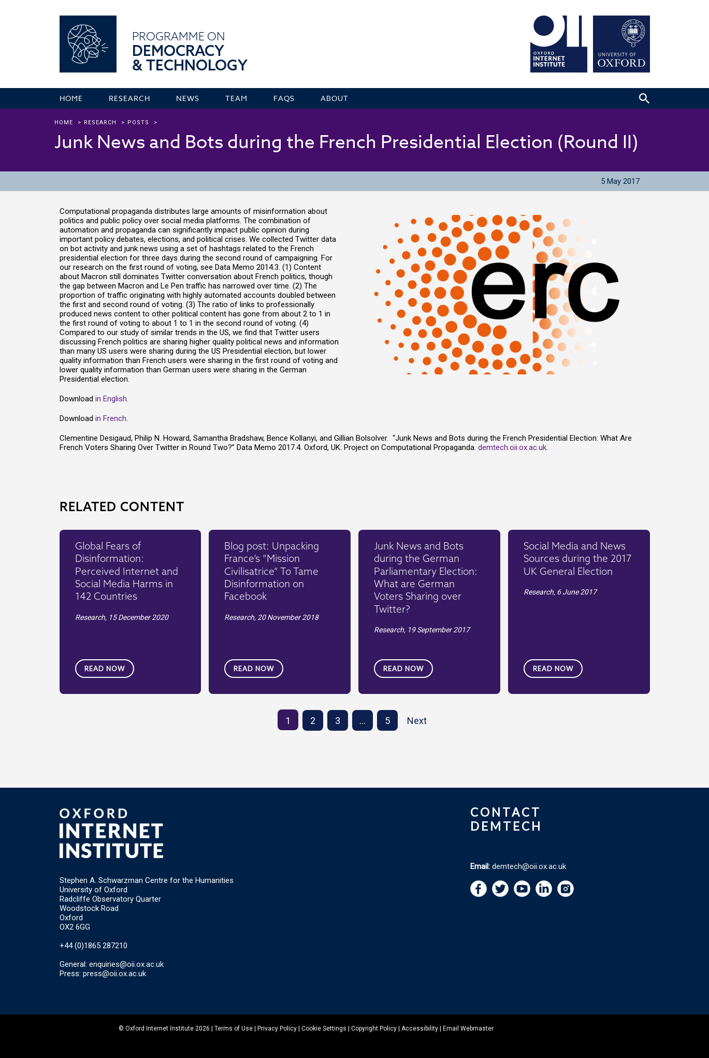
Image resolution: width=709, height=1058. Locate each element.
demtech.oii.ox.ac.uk (512, 447)
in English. (111, 398)
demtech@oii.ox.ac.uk (529, 866)
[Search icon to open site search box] (644, 98)
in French (110, 418)
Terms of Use (233, 1028)
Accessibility (419, 1028)
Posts (138, 122)
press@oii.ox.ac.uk (114, 973)
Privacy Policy (277, 1028)
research (100, 122)
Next (417, 720)
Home (63, 122)
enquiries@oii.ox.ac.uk (126, 964)
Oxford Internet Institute (159, 1028)
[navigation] (522, 894)
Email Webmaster (468, 1028)
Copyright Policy (374, 1028)
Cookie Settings (323, 1028)
